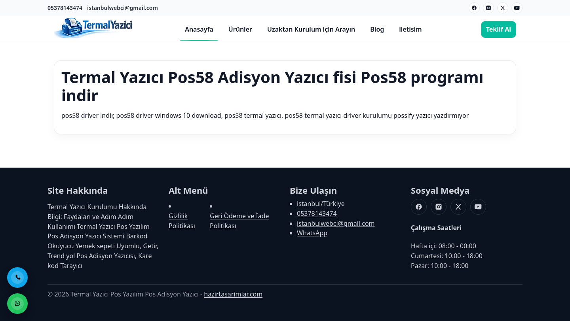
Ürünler (240, 29)
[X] (502, 7)
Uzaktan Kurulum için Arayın (311, 29)
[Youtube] (516, 7)
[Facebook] (474, 7)
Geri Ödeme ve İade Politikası (239, 220)
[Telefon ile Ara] (17, 277)
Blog (377, 29)
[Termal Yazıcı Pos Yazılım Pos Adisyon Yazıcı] (93, 37)
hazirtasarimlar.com (233, 294)
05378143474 (65, 7)
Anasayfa (199, 29)
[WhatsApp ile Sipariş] (17, 303)
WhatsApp (312, 232)
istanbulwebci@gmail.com (122, 7)
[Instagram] (488, 7)
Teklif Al (498, 29)
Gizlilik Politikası (182, 220)
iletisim (410, 29)
